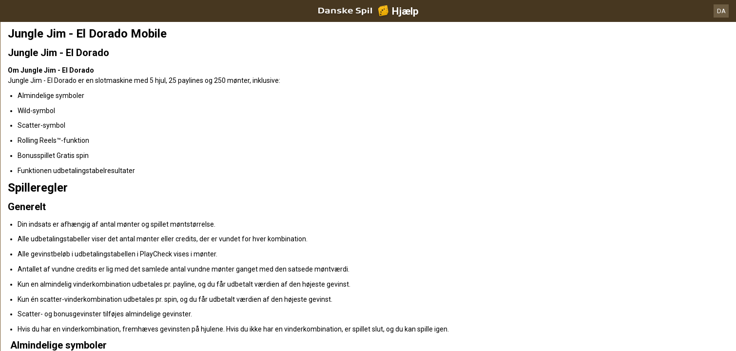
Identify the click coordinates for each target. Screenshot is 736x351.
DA (721, 11)
